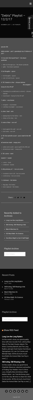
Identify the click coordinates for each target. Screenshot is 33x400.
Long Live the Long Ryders (14, 220)
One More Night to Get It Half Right (17, 238)
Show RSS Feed (11, 330)
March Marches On (12, 229)
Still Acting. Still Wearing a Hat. (16, 225)
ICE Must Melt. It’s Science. (15, 233)
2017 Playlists (16, 24)
